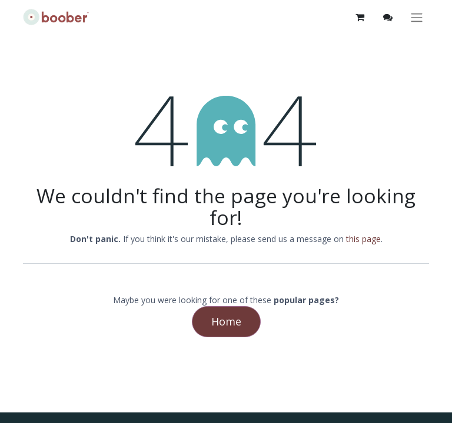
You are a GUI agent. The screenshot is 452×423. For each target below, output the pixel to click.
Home (226, 321)
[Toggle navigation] (416, 17)
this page (363, 238)
